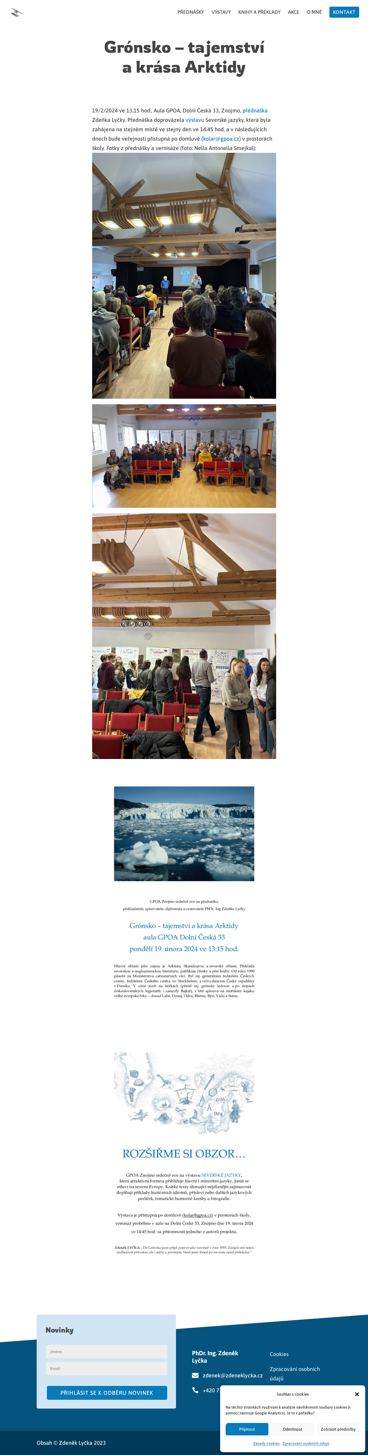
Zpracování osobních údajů (305, 1443)
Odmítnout (292, 1429)
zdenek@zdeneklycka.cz (233, 1375)
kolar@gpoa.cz (221, 138)
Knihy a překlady (259, 12)
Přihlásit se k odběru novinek (106, 1393)
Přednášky (190, 12)
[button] (357, 1394)
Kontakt (344, 12)
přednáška (255, 110)
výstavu (196, 120)
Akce (293, 12)
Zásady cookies (266, 1443)
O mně (314, 12)
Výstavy (221, 12)
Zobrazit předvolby (338, 1429)
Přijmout (247, 1429)
